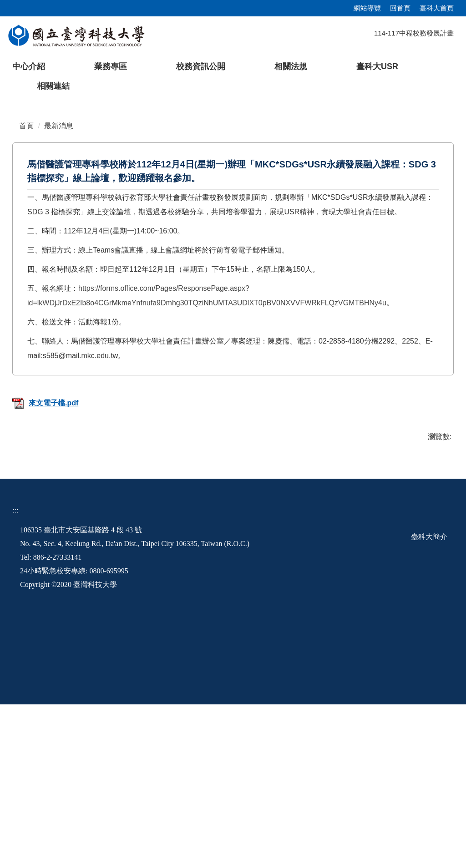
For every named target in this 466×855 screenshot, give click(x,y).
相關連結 (53, 86)
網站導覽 (367, 8)
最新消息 (58, 276)
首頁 (26, 276)
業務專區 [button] (110, 66)
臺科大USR (377, 66)
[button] (21, 170)
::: (15, 661)
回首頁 (400, 8)
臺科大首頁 (437, 8)
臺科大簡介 (429, 687)
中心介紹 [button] (28, 66)
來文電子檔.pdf (45, 553)
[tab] (360, 234)
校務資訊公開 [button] (200, 66)
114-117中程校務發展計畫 (414, 33)
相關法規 (290, 66)
